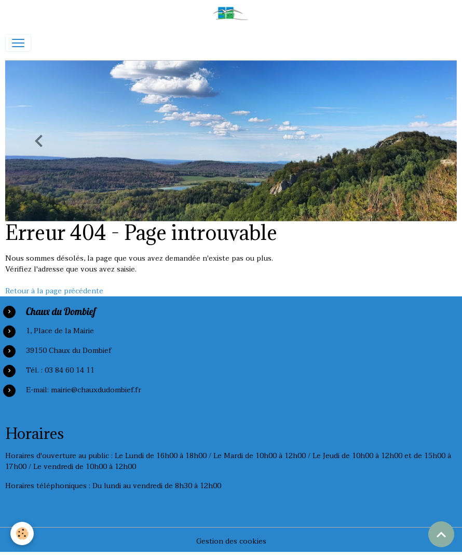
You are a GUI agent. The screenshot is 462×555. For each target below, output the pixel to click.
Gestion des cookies (231, 541)
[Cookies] (22, 533)
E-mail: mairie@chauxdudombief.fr (83, 390)
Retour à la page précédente (54, 291)
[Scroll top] (441, 534)
